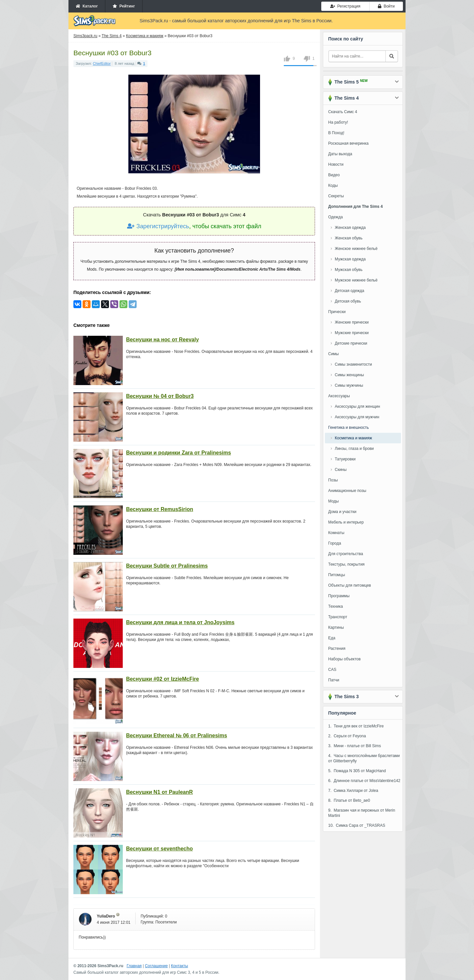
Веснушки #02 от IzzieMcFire (162, 679)
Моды (333, 501)
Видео (334, 175)
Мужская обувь (348, 269)
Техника (335, 606)
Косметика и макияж (353, 438)
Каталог (87, 6)
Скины (341, 469)
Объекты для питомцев (349, 585)
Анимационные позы (347, 490)
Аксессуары (339, 396)
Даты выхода (340, 154)
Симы (333, 354)
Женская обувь (348, 238)
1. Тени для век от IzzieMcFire (356, 726)
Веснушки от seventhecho (159, 848)
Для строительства (345, 553)
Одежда (335, 217)
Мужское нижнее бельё (356, 280)
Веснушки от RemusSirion (159, 509)
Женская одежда (350, 227)
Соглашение (156, 966)
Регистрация (345, 6)
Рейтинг (124, 6)
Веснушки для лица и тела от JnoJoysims (180, 622)
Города (334, 543)
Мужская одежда (350, 259)
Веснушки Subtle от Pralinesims (167, 566)
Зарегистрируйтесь (158, 226)
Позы (333, 480)
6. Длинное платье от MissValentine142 (364, 780)
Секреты (336, 196)
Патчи (333, 680)
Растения (336, 648)
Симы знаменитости (353, 364)
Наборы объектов (344, 659)
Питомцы (336, 575)
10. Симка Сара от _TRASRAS (356, 825)
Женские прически (352, 322)
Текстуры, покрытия (346, 564)
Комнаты (336, 532)
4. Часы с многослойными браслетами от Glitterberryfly (364, 758)
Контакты (179, 966)
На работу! (338, 122)
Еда (331, 638)
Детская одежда (349, 290)
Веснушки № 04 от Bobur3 (160, 396)
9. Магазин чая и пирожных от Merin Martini (361, 813)
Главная (134, 966)
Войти (386, 6)
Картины (336, 627)
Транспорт (337, 617)
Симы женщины (349, 375)
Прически (337, 311)
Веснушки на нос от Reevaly (162, 339)
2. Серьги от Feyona (347, 736)
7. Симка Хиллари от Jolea (353, 790)
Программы (339, 596)
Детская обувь (348, 301)
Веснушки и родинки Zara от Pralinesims (178, 452)
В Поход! (336, 133)
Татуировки (345, 459)
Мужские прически (352, 333)
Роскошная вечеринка (348, 143)
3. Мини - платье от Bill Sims (354, 746)
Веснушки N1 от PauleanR (159, 792)
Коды (333, 185)
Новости (335, 164)
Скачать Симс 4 (342, 112)
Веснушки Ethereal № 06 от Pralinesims (176, 735)
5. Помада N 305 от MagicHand (357, 771)
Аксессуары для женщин (357, 406)
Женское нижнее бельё (356, 248)
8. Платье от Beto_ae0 (349, 800)
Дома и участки (342, 511)
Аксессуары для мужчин (357, 417)
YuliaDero (106, 916)
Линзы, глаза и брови (354, 448)
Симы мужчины (349, 385)
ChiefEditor (102, 63)
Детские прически (351, 343)
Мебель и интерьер (346, 522)
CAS (332, 669)
